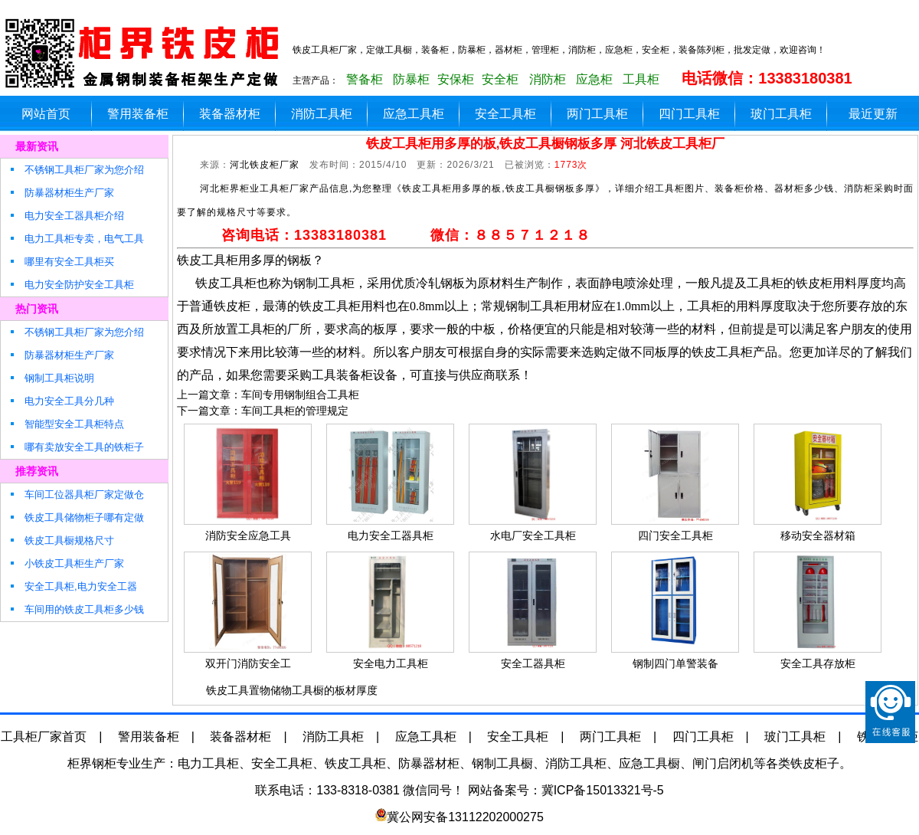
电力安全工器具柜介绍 (66, 215)
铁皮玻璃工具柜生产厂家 (145, 53)
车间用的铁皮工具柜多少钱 (76, 609)
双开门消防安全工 (248, 663)
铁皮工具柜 (355, 763)
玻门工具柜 (781, 113)
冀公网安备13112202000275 (465, 817)
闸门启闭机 (723, 763)
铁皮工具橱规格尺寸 (61, 540)
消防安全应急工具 (248, 535)
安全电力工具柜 (390, 663)
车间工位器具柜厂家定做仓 (76, 494)
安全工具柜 (505, 113)
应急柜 (594, 79)
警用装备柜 (137, 113)
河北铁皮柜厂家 (264, 164)
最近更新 (873, 113)
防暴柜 (411, 79)
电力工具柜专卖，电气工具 (76, 238)
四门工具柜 (689, 113)
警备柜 (364, 79)
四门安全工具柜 (675, 535)
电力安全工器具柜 (390, 535)
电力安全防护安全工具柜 (71, 284)
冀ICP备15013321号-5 (602, 790)
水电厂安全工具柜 (533, 535)
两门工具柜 (597, 113)
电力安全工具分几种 (61, 401)
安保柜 (455, 79)
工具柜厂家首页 (44, 736)
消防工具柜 (321, 113)
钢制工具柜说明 (51, 378)
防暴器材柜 (429, 763)
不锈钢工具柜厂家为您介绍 (76, 169)
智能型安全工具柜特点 (66, 424)
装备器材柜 (229, 113)
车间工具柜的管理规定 (294, 410)
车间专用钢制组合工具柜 (300, 394)
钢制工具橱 (502, 763)
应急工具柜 (413, 113)
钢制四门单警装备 (675, 663)
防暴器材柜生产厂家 (61, 192)
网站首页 (45, 113)
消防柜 (547, 79)
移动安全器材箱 (817, 535)
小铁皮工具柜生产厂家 (66, 563)
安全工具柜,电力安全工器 (72, 586)
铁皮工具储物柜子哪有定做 (76, 517)
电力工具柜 (208, 763)
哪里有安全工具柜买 (61, 261)
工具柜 (641, 79)
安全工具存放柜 (817, 663)
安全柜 (500, 79)
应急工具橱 (649, 763)
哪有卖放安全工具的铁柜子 (76, 447)
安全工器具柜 (533, 663)
